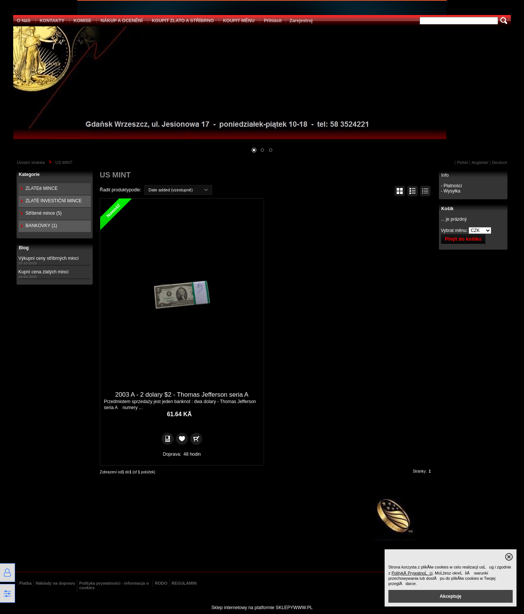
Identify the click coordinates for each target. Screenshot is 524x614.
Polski (462, 162)
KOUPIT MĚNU (239, 20)
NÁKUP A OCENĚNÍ (122, 20)
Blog (24, 247)
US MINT (63, 162)
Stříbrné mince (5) (44, 213)
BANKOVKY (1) (41, 225)
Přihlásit (272, 20)
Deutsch (499, 162)
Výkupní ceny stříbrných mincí (48, 258)
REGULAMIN (184, 583)
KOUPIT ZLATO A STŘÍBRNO (183, 20)
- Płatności (451, 185)
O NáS (24, 20)
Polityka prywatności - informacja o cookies (114, 585)
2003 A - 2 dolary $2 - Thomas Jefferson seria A (182, 394)
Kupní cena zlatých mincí (43, 271)
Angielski (480, 162)
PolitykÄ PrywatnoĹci (411, 573)
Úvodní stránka (31, 162)
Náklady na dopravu (55, 583)
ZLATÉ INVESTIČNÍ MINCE (54, 200)
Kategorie (29, 174)
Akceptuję (450, 596)
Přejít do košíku (463, 239)
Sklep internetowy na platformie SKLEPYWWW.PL (262, 607)
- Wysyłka (450, 191)
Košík (447, 208)
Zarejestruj (301, 20)
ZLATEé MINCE (42, 188)
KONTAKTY (52, 20)
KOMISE (82, 20)
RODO (161, 583)
